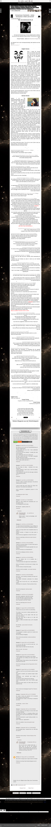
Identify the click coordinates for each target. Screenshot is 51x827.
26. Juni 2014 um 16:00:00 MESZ (26, 480)
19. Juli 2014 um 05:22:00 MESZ (26, 542)
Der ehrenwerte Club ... (27, 150)
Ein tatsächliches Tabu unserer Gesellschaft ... (31, 160)
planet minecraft (27, 602)
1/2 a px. (16, 798)
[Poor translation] (4, 810)
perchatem (12, 7)
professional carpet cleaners (30, 537)
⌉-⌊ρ (44, 800)
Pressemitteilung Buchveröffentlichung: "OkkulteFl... (31, 324)
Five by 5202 (24, 798)
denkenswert (34, 6)
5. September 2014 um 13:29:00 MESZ (28, 727)
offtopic (12, 6)
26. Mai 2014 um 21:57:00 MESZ (26, 445)
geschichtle (28, 7)
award (34, 7)
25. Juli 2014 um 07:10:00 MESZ (26, 594)
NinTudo (18, 756)
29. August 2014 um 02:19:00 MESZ (27, 642)
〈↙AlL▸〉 (20, 3)
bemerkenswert (17, 7)
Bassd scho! (44, 825)
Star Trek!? (35, 800)
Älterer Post (31, 788)
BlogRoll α (23, 800)
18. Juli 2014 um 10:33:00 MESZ (26, 524)
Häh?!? (38, 825)
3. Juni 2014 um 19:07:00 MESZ (26, 465)
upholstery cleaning (29, 552)
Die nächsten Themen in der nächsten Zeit (28, 233)
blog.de (16, 117)
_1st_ (31, 7)
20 (39, 16)
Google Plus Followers (32, 688)
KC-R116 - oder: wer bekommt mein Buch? (29, 193)
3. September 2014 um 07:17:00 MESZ (28, 694)
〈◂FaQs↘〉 (30, 3)
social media (23, 7)
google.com (27, 506)
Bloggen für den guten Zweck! (33, 184)
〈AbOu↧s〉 (25, 3)
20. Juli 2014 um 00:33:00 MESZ (26, 574)
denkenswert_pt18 (22, 785)
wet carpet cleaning (32, 569)
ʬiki (0, 1)
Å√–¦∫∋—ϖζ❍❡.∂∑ (25, 1)
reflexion (37, 7)
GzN (14, 800)
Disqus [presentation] (20, 441)
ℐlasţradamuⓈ (22, 513)
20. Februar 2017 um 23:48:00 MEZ (27, 756)
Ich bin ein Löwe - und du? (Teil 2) (30, 198)
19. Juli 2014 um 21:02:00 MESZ (26, 557)
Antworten (18, 461)
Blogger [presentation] (15, 441)
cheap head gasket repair (29, 722)
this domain (25, 649)
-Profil (10, 800)
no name (25, 166)
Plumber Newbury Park (31, 735)
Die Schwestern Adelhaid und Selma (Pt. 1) (30, 155)
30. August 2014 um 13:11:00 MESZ (27, 669)
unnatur (26, 6)
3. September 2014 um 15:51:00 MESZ (28, 709)
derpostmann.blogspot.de (35, 38)
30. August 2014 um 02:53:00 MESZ (27, 654)
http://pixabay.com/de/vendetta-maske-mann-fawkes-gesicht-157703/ (18, 62)
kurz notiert (16, 6)
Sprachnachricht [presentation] (25, 441)
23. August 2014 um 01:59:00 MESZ (27, 630)
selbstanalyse (21, 6)
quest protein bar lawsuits (27, 624)
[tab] (15, 442)
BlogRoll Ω (29, 800)
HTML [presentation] (30, 441)
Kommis (18, 800)
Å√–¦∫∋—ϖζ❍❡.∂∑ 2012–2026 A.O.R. (39, 798)
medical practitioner (32, 637)
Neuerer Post (22, 788)
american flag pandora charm (31, 664)
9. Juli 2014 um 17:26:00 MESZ (26, 499)
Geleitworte (35, 247)
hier (33, 414)
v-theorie (29, 6)
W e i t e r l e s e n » (15, 45)
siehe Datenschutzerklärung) (17, 436)
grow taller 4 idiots (24, 494)
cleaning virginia (28, 589)
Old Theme (40, 800)
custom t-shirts (25, 703)
